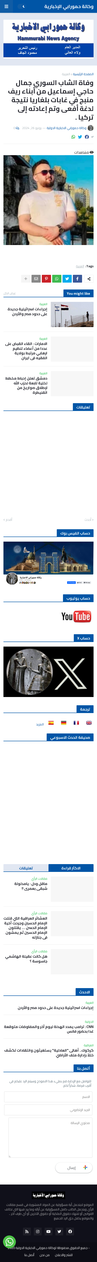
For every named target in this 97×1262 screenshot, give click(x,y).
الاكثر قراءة (71, 868)
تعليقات (26, 868)
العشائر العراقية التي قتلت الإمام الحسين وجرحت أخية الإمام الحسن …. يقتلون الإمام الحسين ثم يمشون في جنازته (25, 928)
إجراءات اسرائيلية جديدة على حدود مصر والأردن (27, 311)
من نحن (45, 1255)
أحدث (88, 520)
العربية (66, 74)
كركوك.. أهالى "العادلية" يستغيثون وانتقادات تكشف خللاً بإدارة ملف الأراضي (49, 1053)
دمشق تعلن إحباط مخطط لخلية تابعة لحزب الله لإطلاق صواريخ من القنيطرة (26, 385)
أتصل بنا (29, 1255)
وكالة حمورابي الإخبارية (69, 6)
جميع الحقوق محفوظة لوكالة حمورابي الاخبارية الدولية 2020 (48, 1248)
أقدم (9, 520)
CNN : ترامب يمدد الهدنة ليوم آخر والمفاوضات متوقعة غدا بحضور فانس (49, 1029)
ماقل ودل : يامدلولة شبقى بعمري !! (30, 886)
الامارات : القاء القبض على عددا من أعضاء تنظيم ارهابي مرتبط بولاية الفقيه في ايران (26, 350)
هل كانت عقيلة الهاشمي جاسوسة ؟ (26, 959)
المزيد (40, 724)
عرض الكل (9, 293)
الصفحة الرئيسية (83, 74)
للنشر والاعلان (64, 1255)
